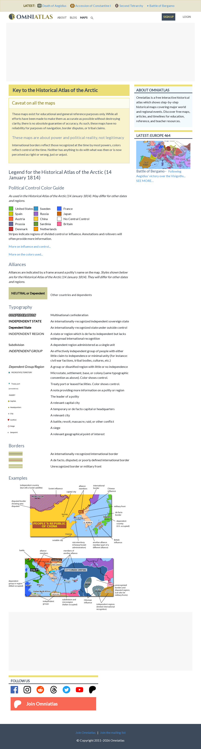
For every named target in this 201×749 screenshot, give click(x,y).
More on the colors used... (26, 254)
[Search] (92, 17)
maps (84, 17)
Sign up (168, 16)
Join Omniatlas (42, 704)
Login (186, 16)
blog (73, 17)
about (62, 17)
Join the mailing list (113, 732)
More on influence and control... (30, 246)
